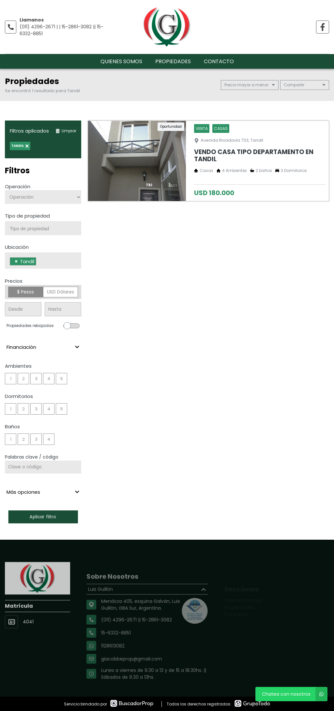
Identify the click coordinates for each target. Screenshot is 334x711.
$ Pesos (25, 292)
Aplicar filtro (43, 517)
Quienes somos (121, 61)
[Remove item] (16, 261)
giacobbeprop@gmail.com (131, 671)
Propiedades (173, 61)
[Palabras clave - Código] (43, 467)
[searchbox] (45, 229)
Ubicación (17, 247)
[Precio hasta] (63, 309)
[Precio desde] (23, 309)
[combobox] (43, 228)
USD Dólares (60, 292)
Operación (17, 186)
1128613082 (113, 658)
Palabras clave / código (31, 457)
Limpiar (65, 131)
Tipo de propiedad (27, 215)
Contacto (219, 61)
